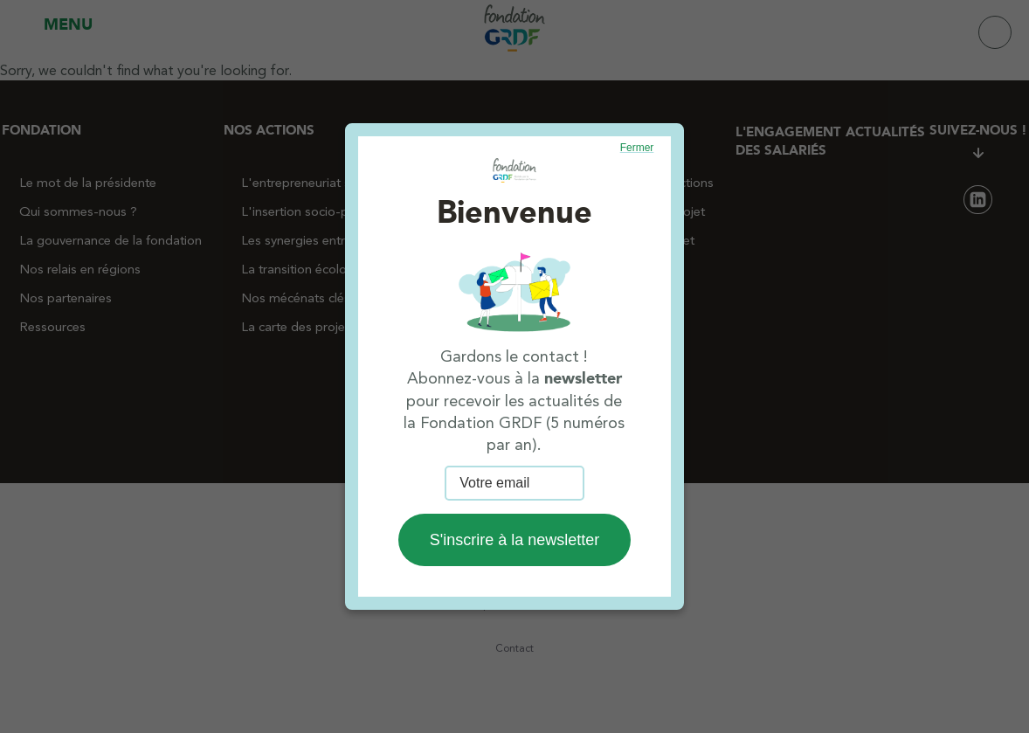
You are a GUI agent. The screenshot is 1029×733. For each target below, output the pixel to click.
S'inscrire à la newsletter (515, 540)
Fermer (637, 148)
